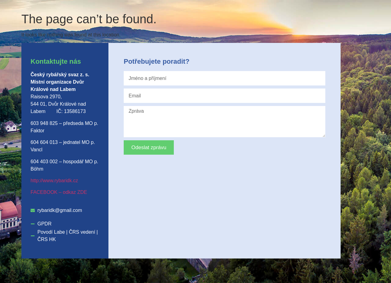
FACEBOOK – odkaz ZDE (59, 192)
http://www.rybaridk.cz (54, 180)
